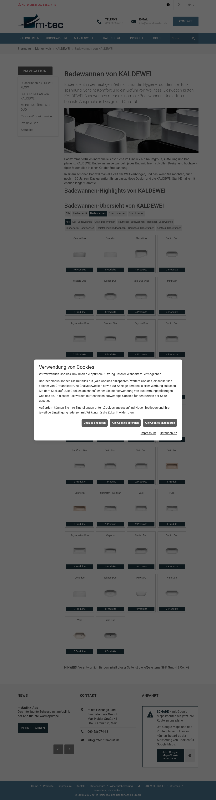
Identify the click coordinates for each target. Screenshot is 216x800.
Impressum (148, 111)
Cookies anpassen (95, 100)
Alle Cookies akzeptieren (160, 100)
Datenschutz (168, 111)
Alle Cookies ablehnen (125, 100)
